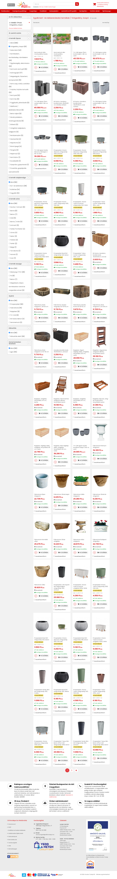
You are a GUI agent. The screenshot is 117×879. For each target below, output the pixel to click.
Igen (11, 352)
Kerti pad (13, 95)
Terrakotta (14, 251)
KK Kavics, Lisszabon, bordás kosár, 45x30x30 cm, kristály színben (61, 103)
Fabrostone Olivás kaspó (61, 494)
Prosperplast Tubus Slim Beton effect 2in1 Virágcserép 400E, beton (61, 743)
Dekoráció (14, 50)
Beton (12, 214)
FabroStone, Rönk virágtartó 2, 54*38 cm (100, 305)
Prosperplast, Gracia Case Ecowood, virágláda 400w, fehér (100, 639)
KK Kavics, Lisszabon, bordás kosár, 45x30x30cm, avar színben (79, 104)
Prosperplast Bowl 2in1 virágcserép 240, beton (61, 254)
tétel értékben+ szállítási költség (103, 4)
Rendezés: (36, 22)
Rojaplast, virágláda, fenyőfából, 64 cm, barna (79, 400)
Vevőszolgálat (12, 843)
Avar (12, 258)
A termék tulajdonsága (17, 178)
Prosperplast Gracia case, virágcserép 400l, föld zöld (61, 203)
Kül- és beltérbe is (16, 186)
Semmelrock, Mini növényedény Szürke (41, 53)
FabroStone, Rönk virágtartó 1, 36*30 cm (41, 305)
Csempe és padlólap (19, 11)
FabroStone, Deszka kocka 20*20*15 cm (79, 305)
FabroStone (14, 308)
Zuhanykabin (53, 11)
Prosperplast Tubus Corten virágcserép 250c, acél (99, 203)
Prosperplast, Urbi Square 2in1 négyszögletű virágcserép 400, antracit (61, 587)
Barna (12, 211)
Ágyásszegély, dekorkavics (19, 63)
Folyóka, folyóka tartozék (19, 89)
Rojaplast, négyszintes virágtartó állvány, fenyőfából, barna (100, 351)
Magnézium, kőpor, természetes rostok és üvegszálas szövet (17, 286)
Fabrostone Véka (39, 585)
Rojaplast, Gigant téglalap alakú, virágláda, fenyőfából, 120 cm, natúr (81, 352)
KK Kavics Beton (16, 319)
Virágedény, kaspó (17, 46)
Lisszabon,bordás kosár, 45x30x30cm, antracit (61, 351)
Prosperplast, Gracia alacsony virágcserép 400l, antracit (60, 152)
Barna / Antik (15, 222)
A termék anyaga (15, 264)
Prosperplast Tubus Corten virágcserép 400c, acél (99, 691)
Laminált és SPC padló (68, 11)
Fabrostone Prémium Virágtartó (99, 446)
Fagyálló (13, 193)
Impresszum (11, 824)
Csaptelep (33, 11)
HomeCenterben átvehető (15, 343)
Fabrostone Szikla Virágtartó (78, 495)
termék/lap (105, 22)
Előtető (13, 124)
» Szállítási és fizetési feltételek (16, 830)
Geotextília (14, 139)
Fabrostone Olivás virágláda (59, 540)
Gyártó (11, 296)
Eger (54, 7)
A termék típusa (15, 38)
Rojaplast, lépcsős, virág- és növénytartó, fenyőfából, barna (101, 400)
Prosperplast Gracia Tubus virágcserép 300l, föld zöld (100, 586)
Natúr (12, 236)
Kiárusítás (12, 328)
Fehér (12, 243)
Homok (12, 254)
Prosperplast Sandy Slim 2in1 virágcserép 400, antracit (80, 743)
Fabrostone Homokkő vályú (41, 540)
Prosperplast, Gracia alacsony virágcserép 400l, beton (41, 743)
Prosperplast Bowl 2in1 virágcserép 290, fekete (61, 690)
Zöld (11, 218)
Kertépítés (83, 11)
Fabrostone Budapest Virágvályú (99, 540)
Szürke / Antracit (16, 207)
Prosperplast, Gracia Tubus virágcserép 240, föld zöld (80, 691)
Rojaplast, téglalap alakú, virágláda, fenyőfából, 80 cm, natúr (42, 447)
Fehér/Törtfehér (16, 229)
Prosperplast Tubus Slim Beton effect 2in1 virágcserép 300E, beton (100, 743)
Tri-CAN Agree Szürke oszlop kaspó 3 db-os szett (99, 103)
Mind (12, 43)
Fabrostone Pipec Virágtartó (39, 495)
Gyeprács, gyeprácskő (18, 165)
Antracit (13, 225)
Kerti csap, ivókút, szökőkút (20, 84)
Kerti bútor (14, 157)
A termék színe (14, 199)
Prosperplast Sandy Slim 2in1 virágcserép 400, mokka (41, 691)
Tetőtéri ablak (94, 11)
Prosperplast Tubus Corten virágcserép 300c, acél (79, 255)
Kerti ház (13, 99)
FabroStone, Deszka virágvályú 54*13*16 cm (61, 305)
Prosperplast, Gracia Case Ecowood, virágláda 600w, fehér (80, 586)
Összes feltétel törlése (15, 28)
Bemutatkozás (12, 839)
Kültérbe (13, 189)
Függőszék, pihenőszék (18, 103)
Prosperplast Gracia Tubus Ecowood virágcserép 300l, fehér (41, 255)
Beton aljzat (14, 114)
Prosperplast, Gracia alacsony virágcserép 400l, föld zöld (80, 152)
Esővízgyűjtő (14, 73)
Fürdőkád (43, 11)
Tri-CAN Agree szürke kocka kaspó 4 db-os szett (99, 54)
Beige (12, 247)
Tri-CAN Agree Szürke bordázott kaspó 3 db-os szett (81, 447)
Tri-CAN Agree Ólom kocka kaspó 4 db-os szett (80, 54)
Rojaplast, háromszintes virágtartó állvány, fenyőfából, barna (61, 400)
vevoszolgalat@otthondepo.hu (45, 834)
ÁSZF (9, 827)
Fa (11, 276)
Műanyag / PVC (15, 272)
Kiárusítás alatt (15, 336)
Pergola (13, 150)
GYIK (9, 846)
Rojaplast (13, 311)
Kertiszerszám (15, 135)
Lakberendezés (6, 15)
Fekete (12, 240)
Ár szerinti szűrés (15, 33)
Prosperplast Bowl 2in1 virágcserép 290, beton (80, 639)
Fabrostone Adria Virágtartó (78, 540)
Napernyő (13, 154)
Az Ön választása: (15, 17)
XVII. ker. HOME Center (45, 7)
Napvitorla (14, 143)
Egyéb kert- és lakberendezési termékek (51, 18)
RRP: (35, 56)
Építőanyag (106, 11)
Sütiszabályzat (12, 836)
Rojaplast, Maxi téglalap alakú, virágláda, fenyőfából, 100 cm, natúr (61, 448)
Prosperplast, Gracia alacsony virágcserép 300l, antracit (41, 203)
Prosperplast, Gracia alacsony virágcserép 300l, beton (99, 152)
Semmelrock (15, 322)
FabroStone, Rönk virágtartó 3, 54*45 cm (41, 351)
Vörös (12, 233)
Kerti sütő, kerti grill (17, 69)
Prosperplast (15, 304)
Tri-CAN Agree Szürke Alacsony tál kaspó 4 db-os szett (41, 152)
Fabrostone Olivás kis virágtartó (99, 495)
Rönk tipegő (14, 146)
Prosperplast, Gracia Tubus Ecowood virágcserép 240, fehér (80, 203)
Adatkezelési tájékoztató (15, 833)
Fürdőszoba (5, 11)
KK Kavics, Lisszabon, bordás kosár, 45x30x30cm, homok (99, 255)
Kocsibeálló (14, 161)
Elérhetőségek (12, 849)
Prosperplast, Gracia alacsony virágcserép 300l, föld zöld (60, 639)
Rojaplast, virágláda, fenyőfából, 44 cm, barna (40, 400)
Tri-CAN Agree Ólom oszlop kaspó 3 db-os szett (41, 103)
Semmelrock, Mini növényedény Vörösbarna (59, 54)
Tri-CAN (13, 315)
